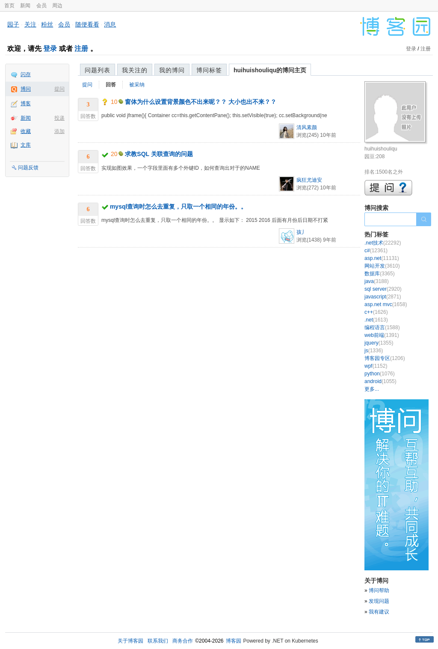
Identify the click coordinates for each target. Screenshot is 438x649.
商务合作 (182, 641)
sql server (383, 289)
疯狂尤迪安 (309, 180)
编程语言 (382, 327)
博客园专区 (384, 358)
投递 (59, 118)
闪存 (26, 74)
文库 (26, 145)
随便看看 (87, 24)
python (379, 374)
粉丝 (47, 24)
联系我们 (158, 641)
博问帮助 (379, 590)
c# (376, 251)
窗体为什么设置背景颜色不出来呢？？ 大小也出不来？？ (200, 101)
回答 (111, 85)
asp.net (381, 258)
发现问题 (379, 601)
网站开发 (382, 266)
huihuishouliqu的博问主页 (270, 70)
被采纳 (137, 85)
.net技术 (382, 243)
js (373, 351)
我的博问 (172, 70)
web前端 (381, 335)
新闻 (25, 6)
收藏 (26, 131)
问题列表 (97, 70)
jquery (378, 343)
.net (376, 320)
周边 (57, 6)
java (376, 281)
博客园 (233, 641)
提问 (59, 89)
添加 (59, 131)
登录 (50, 48)
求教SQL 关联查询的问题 (158, 153)
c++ (376, 312)
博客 (26, 103)
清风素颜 (306, 127)
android (380, 381)
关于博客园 (130, 641)
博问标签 (209, 70)
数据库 (379, 274)
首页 (9, 6)
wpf (375, 366)
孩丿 (301, 232)
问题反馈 (28, 168)
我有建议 (379, 612)
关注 (30, 24)
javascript (382, 297)
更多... (371, 389)
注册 (81, 48)
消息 (110, 24)
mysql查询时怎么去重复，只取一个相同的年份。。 (178, 206)
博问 (26, 89)
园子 (13, 24)
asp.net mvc (385, 304)
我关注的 (135, 70)
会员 (41, 6)
